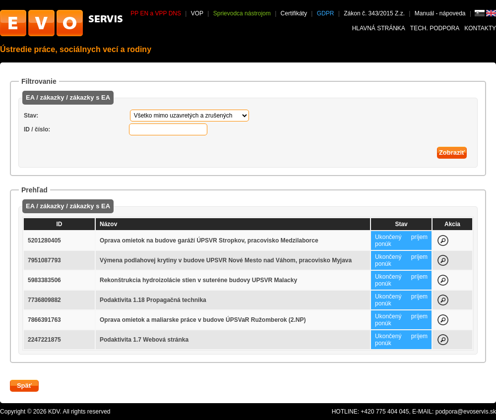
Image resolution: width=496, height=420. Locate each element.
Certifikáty (294, 13)
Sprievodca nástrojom (242, 13)
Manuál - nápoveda (441, 13)
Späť (24, 385)
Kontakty (480, 28)
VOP (197, 13)
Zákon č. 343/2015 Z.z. (374, 13)
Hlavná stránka (378, 28)
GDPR (325, 13)
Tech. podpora (434, 28)
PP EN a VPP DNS (155, 13)
